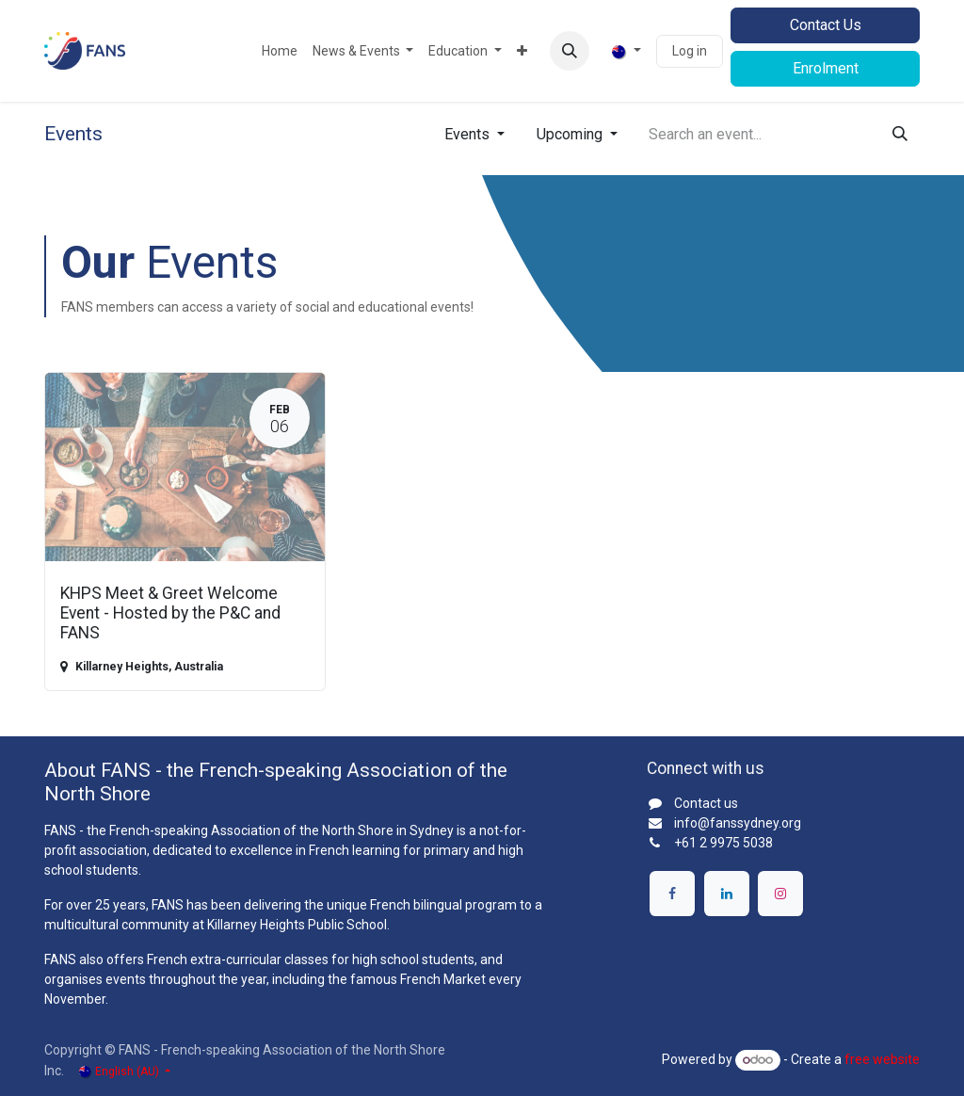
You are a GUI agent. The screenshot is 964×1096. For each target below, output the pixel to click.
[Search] (900, 135)
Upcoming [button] (571, 134)
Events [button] (468, 134)
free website (882, 1059)
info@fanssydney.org (737, 822)
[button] (569, 51)
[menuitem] (279, 51)
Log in (689, 50)
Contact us (706, 803)
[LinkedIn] (726, 893)
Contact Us (825, 25)
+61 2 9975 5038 (723, 842)
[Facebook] (672, 893)
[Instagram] (780, 893)
